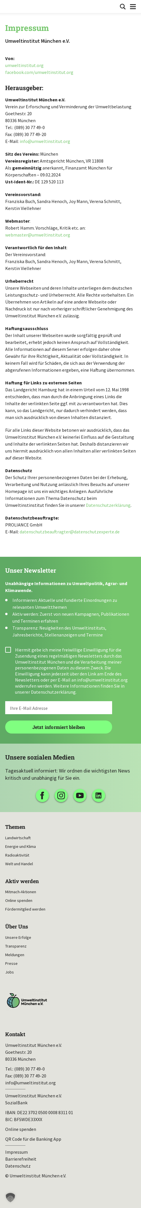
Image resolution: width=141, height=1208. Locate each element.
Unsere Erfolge (18, 937)
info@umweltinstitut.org (45, 141)
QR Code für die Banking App (33, 1139)
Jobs (9, 972)
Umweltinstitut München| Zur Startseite (9, 6)
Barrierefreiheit (20, 1159)
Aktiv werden (22, 881)
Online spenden (18, 900)
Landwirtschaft (18, 838)
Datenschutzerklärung (108, 505)
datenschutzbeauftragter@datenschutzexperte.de (70, 532)
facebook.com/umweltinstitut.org (39, 72)
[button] (10, 1197)
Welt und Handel (19, 864)
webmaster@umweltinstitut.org (37, 235)
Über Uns (16, 926)
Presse (11, 963)
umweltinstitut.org (24, 65)
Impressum (16, 1152)
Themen (15, 827)
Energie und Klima (20, 846)
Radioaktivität (17, 855)
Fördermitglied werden (25, 909)
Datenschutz (18, 1166)
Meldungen (14, 955)
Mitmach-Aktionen (20, 892)
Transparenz (16, 946)
